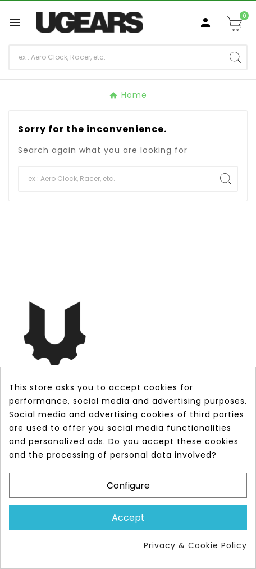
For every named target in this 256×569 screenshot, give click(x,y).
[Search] (117, 57)
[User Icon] (205, 22)
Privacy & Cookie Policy (195, 545)
